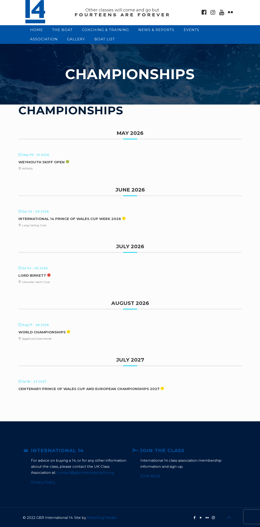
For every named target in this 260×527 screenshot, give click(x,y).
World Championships (42, 332)
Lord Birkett (32, 275)
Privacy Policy (43, 482)
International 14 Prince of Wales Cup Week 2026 (69, 218)
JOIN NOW (150, 476)
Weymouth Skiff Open (41, 162)
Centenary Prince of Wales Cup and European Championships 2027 (88, 389)
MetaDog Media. (102, 517)
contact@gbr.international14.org (85, 472)
